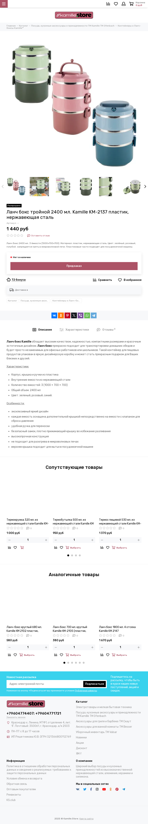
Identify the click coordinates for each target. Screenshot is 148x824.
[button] (68, 555)
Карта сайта (86, 818)
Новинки (81, 737)
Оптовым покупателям (21, 789)
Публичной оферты (86, 690)
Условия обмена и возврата (24, 778)
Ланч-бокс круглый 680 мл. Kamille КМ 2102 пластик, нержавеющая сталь (24, 629)
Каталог (12, 300)
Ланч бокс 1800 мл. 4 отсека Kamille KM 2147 (117, 629)
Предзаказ (74, 266)
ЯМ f (79, 753)
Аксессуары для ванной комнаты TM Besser (104, 726)
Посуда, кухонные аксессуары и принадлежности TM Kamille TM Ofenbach (35, 300)
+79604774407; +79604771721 (34, 713)
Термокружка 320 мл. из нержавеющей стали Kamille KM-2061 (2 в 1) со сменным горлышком (28, 522)
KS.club (11, 800)
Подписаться (94, 684)
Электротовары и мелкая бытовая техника (104, 707)
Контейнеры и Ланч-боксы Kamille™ (67, 300)
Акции (80, 743)
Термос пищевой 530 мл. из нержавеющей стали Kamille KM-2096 (120, 522)
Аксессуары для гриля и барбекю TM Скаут (103, 721)
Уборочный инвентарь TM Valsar (96, 732)
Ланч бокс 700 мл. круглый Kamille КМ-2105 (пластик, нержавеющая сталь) (70, 629)
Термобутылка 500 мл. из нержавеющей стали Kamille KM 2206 (73, 522)
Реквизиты (14, 794)
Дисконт (81, 748)
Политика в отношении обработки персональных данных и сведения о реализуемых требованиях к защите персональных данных (39, 770)
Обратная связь (17, 784)
